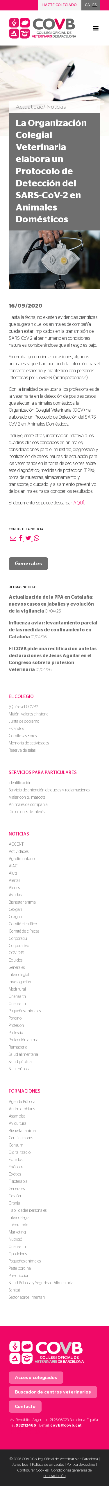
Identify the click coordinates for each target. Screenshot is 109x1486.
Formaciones (24, 1091)
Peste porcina (20, 1269)
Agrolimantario (22, 859)
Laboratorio (18, 1225)
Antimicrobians (22, 1109)
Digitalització (20, 1153)
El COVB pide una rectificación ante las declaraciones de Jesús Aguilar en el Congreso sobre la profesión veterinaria (53, 659)
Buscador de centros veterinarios (53, 1392)
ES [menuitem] (94, 5)
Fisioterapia (18, 1182)
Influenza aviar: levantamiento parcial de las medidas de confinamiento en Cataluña (53, 630)
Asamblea (17, 1116)
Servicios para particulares (43, 772)
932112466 (26, 1425)
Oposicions (18, 1254)
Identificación (20, 783)
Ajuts (13, 873)
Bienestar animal (23, 902)
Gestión (15, 1196)
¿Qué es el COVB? (23, 707)
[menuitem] (87, 5)
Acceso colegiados (36, 1377)
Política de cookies (81, 1465)
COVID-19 (16, 953)
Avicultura (17, 1124)
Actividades (18, 852)
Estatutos (16, 729)
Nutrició (15, 1240)
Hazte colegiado (59, 5)
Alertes (14, 888)
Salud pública (20, 1062)
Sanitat (14, 1290)
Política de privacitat (48, 1465)
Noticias (19, 834)
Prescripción (19, 1276)
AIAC (13, 866)
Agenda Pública (22, 1102)
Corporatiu (18, 939)
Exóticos (16, 1167)
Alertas (14, 881)
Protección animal (24, 1040)
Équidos (15, 960)
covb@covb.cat (66, 1425)
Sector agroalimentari (27, 1298)
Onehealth (17, 997)
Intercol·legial (20, 1218)
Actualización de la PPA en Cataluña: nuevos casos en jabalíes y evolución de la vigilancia (51, 604)
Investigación (20, 982)
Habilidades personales (28, 1211)
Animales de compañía (28, 805)
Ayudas (15, 895)
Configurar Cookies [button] (33, 1470)
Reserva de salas (22, 751)
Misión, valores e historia (29, 714)
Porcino (15, 1018)
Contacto (25, 1406)
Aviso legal (20, 1465)
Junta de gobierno (24, 722)
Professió (16, 1033)
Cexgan (15, 910)
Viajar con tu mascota (27, 797)
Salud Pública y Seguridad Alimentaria (41, 1283)
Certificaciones (21, 1138)
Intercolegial (19, 975)
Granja (14, 1203)
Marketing (17, 1232)
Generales (28, 563)
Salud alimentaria (23, 1055)
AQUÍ (78, 503)
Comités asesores (23, 736)
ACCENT (16, 844)
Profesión (16, 1026)
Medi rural (17, 989)
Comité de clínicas (24, 931)
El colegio (21, 696)
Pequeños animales (25, 1011)
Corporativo (19, 946)
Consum (16, 1145)
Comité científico (23, 924)
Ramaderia (18, 1047)
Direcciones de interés (26, 812)
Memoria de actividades (29, 743)
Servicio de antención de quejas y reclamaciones (49, 790)
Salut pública (20, 1069)
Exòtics (15, 1174)
